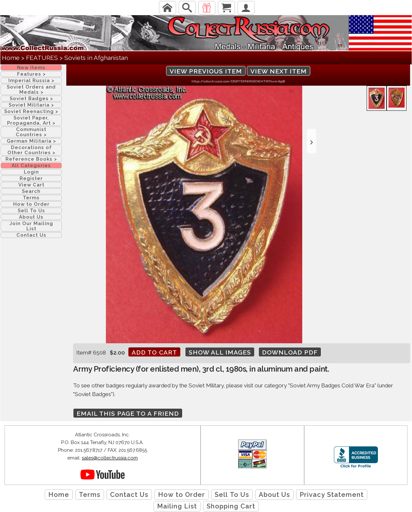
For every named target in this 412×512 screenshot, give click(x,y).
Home (11, 57)
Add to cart (154, 352)
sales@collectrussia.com (110, 458)
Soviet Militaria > (31, 105)
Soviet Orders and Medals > (31, 89)
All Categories (31, 165)
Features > (31, 74)
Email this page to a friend (128, 413)
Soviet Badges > (31, 98)
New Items (31, 68)
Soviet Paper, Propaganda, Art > (31, 120)
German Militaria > (31, 141)
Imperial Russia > (31, 80)
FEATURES (42, 57)
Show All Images (220, 352)
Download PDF (290, 352)
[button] (311, 141)
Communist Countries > (31, 132)
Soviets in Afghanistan (96, 57)
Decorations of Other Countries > (31, 150)
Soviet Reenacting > (31, 111)
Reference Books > (31, 159)
